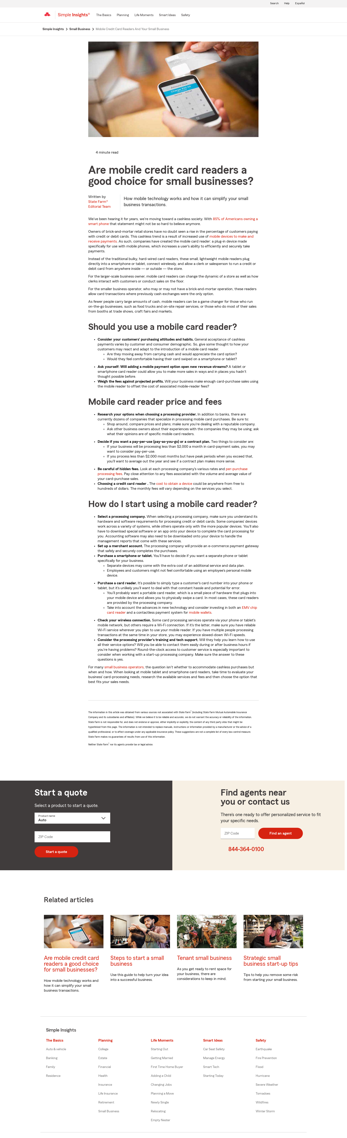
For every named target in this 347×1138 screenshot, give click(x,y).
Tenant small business (204, 958)
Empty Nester (160, 1120)
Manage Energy (214, 1058)
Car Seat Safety (214, 1049)
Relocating (158, 1111)
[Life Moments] (144, 15)
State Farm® (99, 204)
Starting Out (159, 1049)
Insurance (105, 1084)
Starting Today (213, 1076)
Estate (102, 1058)
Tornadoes (263, 1093)
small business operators (124, 667)
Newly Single (160, 1102)
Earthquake (264, 1049)
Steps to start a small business (137, 961)
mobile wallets (200, 612)
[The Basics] (104, 15)
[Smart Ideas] (167, 15)
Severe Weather (267, 1084)
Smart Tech (211, 1067)
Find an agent (280, 833)
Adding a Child (161, 1076)
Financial (104, 1067)
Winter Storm (265, 1111)
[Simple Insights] (74, 17)
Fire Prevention (266, 1058)
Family (50, 1067)
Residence (53, 1076)
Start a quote (56, 852)
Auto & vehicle (56, 1049)
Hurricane (263, 1076)
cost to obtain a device (174, 484)
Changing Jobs (161, 1084)
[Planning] (122, 15)
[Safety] (186, 15)
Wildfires (262, 1102)
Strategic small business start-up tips (271, 961)
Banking (51, 1058)
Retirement (106, 1102)
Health (103, 1076)
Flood (259, 1067)
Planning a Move (162, 1093)
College (103, 1049)
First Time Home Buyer (167, 1067)
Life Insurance (108, 1093)
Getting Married (162, 1058)
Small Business (108, 1111)
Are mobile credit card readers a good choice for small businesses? (71, 964)
